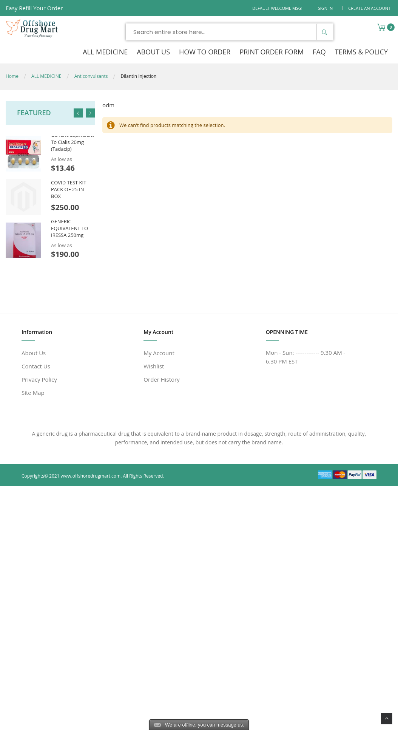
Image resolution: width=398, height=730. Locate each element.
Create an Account (369, 8)
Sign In (325, 8)
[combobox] (229, 31)
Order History (161, 379)
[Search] (324, 31)
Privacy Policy (39, 379)
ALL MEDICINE (46, 76)
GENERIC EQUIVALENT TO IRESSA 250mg (69, 228)
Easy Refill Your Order (34, 8)
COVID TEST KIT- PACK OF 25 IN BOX (69, 189)
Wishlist (153, 366)
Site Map (33, 392)
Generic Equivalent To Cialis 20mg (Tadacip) (72, 141)
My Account (158, 353)
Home (12, 76)
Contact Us (36, 366)
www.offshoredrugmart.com (91, 476)
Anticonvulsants (91, 76)
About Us (34, 353)
